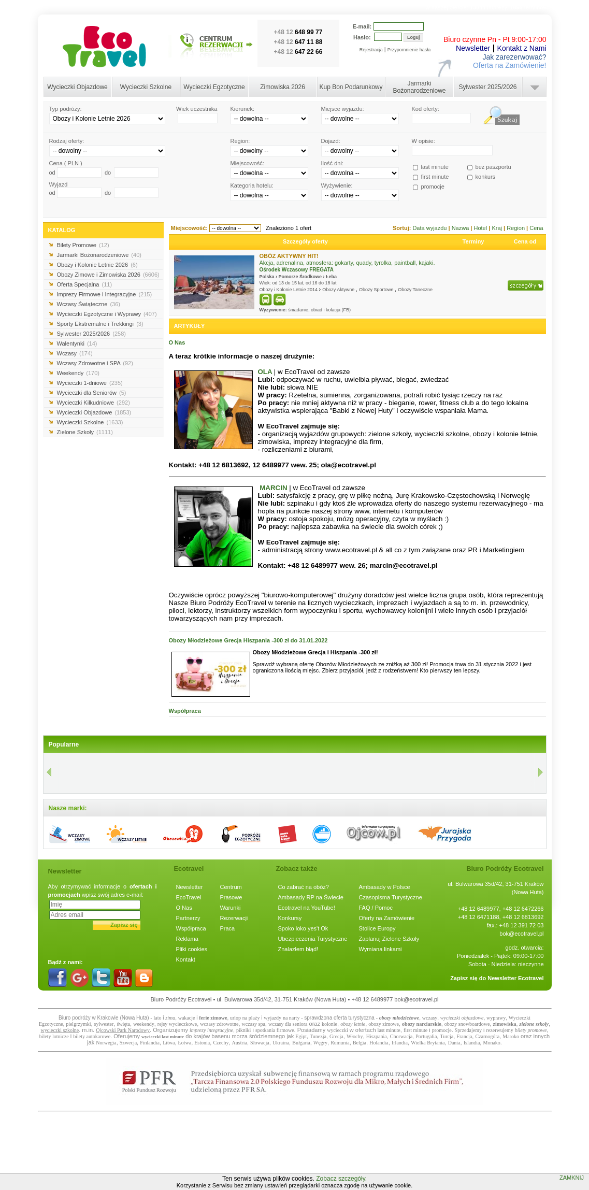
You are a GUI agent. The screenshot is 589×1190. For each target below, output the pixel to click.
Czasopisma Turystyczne (390, 897)
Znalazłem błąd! (298, 949)
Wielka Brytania (427, 1042)
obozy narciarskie (421, 1024)
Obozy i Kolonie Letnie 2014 (289, 289)
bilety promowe (531, 1030)
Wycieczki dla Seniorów (91, 393)
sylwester (104, 1024)
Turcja (446, 1036)
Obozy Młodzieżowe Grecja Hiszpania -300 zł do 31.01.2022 (248, 640)
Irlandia (400, 1042)
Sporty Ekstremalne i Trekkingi (100, 324)
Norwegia (106, 1042)
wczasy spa (253, 1024)
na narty (291, 1018)
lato (157, 1018)
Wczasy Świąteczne (88, 304)
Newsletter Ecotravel (515, 978)
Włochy (355, 1036)
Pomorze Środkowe (300, 276)
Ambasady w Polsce (384, 887)
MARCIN (273, 488)
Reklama (187, 939)
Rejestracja (371, 49)
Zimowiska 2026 (282, 87)
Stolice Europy (377, 928)
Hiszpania (376, 1036)
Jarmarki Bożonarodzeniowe (419, 87)
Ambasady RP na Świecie (310, 897)
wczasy (429, 1018)
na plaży (251, 1018)
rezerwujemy (499, 1030)
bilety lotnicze (54, 1036)
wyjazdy (272, 1018)
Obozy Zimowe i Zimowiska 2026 (108, 274)
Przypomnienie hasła (409, 49)
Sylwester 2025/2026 (487, 87)
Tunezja (318, 1036)
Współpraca (185, 711)
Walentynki (77, 343)
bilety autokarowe (91, 1036)
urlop (235, 1018)
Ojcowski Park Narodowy (123, 1030)
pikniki (243, 1030)
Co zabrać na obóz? (303, 887)
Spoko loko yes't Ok (303, 928)
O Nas (177, 342)
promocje (442, 1030)
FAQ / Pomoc (376, 908)
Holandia (379, 1042)
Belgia (359, 1042)
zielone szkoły (534, 1024)
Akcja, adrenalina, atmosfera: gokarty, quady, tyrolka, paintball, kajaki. (347, 263)
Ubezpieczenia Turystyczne (313, 939)
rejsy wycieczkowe (177, 1024)
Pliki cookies (192, 949)
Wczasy (75, 353)
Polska (267, 276)
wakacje (186, 1018)
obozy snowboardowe (467, 1024)
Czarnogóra (487, 1036)
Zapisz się (124, 925)
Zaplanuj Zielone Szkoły (389, 939)
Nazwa (461, 228)
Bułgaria (301, 1042)
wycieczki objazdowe (462, 1018)
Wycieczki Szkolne (145, 87)
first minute (415, 1030)
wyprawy (496, 1018)
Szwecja (128, 1042)
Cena (536, 228)
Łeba (331, 276)
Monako (491, 1042)
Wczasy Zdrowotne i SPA (95, 363)
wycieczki (337, 1030)
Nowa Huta (134, 1018)
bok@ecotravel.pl (521, 933)
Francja (464, 1036)
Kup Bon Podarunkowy (350, 87)
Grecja (336, 1036)
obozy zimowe (383, 1024)
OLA (265, 372)
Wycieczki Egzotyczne (214, 87)
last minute (389, 1030)
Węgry (320, 1042)
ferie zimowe (213, 1018)
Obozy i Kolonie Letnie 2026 (97, 265)
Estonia (202, 1042)
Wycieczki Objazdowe (77, 87)
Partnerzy (188, 918)
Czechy (220, 1042)
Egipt (301, 1036)
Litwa (169, 1042)
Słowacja (259, 1042)
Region (516, 228)
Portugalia (426, 1036)
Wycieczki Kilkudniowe (93, 402)
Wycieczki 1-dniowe (90, 383)
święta (124, 1024)
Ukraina (280, 1042)
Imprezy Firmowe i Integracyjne (104, 294)
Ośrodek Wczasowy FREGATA (297, 270)
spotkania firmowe (274, 1030)
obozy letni (351, 1024)
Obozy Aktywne (339, 289)
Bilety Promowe (83, 245)
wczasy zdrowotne (219, 1024)
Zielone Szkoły (85, 432)
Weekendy (78, 373)
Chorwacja (401, 1036)
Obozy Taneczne (415, 289)
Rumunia (340, 1042)
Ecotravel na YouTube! (306, 908)
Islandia (472, 1042)
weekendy (143, 1024)
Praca (227, 928)
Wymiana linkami (380, 949)
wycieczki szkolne (60, 1030)
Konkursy (290, 918)
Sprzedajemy (468, 1030)
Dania (454, 1042)
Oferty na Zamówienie (387, 918)
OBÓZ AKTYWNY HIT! (289, 256)
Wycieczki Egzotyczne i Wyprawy (107, 314)
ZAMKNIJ (571, 1177)
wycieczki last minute (162, 1036)
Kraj (498, 228)
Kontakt (185, 959)
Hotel (481, 228)
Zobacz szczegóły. (341, 1178)
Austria (239, 1042)
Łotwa (185, 1042)
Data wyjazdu (430, 228)
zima (170, 1018)
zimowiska (504, 1024)
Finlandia (150, 1042)
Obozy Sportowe (377, 289)
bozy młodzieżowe (401, 1018)
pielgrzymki (78, 1024)
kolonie (329, 1024)
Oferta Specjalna (84, 284)
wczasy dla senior (286, 1024)
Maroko (510, 1036)
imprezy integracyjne (211, 1030)
